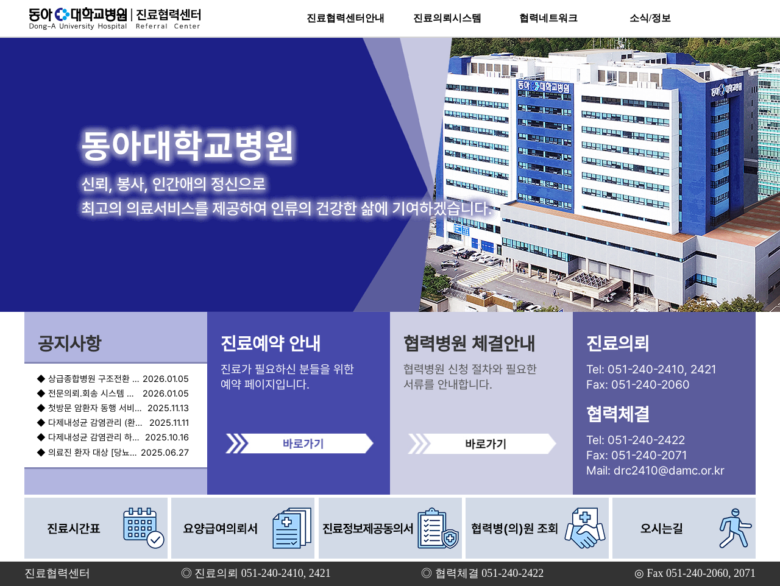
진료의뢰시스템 (447, 18)
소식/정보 (650, 18)
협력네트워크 (548, 18)
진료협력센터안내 (346, 18)
